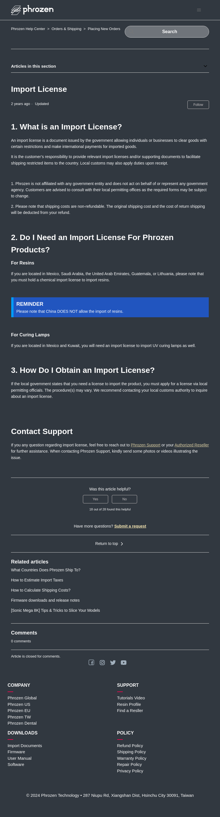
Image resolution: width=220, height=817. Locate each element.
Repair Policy (129, 764)
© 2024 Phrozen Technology (52, 795)
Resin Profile (129, 704)
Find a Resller (130, 710)
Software (16, 764)
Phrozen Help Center (28, 29)
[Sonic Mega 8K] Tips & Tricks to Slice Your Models (55, 610)
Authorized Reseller (191, 445)
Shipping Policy (131, 751)
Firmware (16, 751)
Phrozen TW (19, 717)
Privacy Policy (130, 770)
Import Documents (25, 745)
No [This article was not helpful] (125, 499)
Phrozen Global (22, 697)
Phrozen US (19, 704)
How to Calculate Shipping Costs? (41, 590)
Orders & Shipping (66, 29)
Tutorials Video (131, 697)
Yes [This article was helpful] (95, 499)
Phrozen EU (19, 710)
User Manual (19, 758)
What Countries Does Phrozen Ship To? (45, 570)
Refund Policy (130, 745)
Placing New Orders (104, 29)
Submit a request (130, 526)
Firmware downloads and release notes (45, 600)
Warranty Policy (131, 758)
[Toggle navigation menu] (199, 10)
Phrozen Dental (22, 723)
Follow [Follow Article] (198, 105)
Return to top (110, 544)
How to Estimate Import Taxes (37, 580)
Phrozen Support (145, 445)
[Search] (167, 31)
